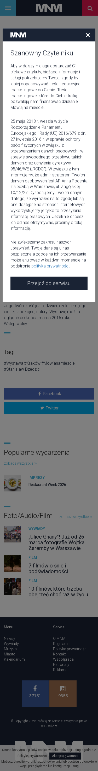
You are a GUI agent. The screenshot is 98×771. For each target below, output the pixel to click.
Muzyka (10, 649)
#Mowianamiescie (58, 363)
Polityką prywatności (32, 756)
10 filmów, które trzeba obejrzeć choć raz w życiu (58, 592)
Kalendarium (14, 659)
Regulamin (62, 644)
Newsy (9, 638)
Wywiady (36, 529)
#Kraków (32, 363)
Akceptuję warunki (65, 756)
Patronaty (61, 664)
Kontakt (59, 654)
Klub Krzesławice (25, 193)
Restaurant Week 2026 (47, 485)
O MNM (59, 638)
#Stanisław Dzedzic (22, 369)
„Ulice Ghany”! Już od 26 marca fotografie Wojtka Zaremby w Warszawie (56, 542)
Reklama (60, 670)
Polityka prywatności (70, 649)
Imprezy (36, 478)
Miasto (9, 654)
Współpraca (63, 659)
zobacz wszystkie (20, 463)
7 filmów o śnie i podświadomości (48, 568)
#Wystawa (13, 363)
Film (32, 557)
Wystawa (15, 67)
